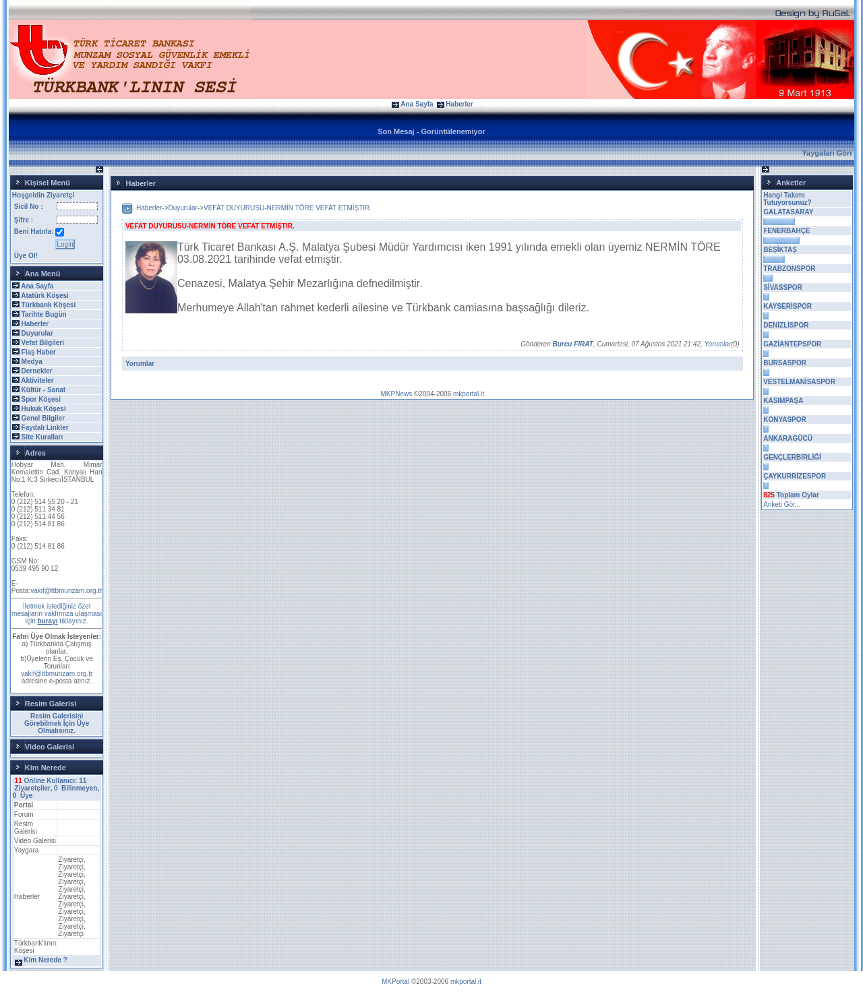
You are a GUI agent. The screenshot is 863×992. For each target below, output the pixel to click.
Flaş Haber (39, 352)
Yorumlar (717, 344)
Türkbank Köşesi (49, 305)
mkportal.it (468, 394)
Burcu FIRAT (573, 344)
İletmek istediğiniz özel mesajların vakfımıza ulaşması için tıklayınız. (56, 613)
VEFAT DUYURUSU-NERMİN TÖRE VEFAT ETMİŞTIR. (287, 208)
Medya (32, 361)
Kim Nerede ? (45, 960)
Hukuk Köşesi (44, 408)
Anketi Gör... (781, 504)
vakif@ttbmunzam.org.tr (66, 590)
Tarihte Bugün (44, 314)
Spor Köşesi (41, 399)
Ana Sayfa (416, 104)
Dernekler (37, 371)
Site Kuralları (42, 437)
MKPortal (395, 981)
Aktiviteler (37, 380)
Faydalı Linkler (45, 427)
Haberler (459, 104)
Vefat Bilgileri (43, 342)
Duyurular (37, 333)
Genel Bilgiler (43, 418)
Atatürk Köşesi (45, 295)
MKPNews (397, 394)
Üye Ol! (26, 255)
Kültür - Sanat (44, 390)
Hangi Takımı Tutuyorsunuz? (787, 198)
